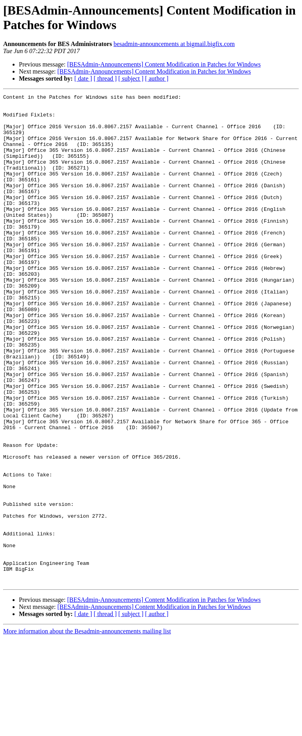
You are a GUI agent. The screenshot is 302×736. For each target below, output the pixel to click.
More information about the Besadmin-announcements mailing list (87, 729)
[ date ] (83, 78)
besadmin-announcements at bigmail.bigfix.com (174, 44)
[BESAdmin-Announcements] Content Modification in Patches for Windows (164, 64)
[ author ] (157, 78)
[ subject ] (131, 78)
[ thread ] (105, 78)
